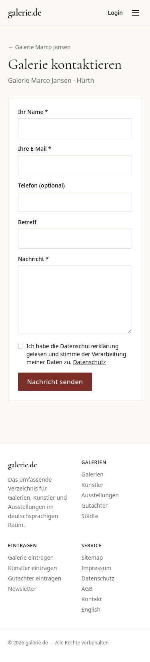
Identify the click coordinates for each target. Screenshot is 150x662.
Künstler (93, 485)
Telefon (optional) (41, 185)
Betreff (27, 222)
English (91, 609)
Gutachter (95, 505)
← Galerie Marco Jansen (39, 47)
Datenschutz (89, 362)
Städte (90, 516)
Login (115, 12)
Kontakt (92, 599)
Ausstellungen (100, 495)
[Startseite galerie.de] (24, 12)
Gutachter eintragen (34, 578)
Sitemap (92, 557)
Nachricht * (33, 259)
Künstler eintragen (32, 568)
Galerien (93, 474)
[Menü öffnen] (135, 12)
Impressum (97, 568)
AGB (87, 588)
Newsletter (22, 588)
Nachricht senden (55, 381)
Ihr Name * (33, 112)
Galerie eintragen (31, 557)
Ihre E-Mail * (34, 148)
